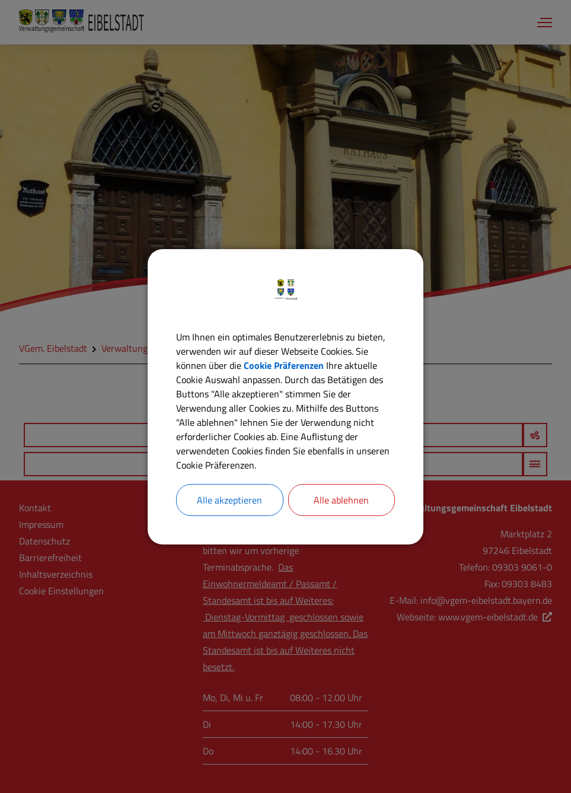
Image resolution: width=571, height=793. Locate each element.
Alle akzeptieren (229, 500)
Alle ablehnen (341, 500)
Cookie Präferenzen (284, 365)
